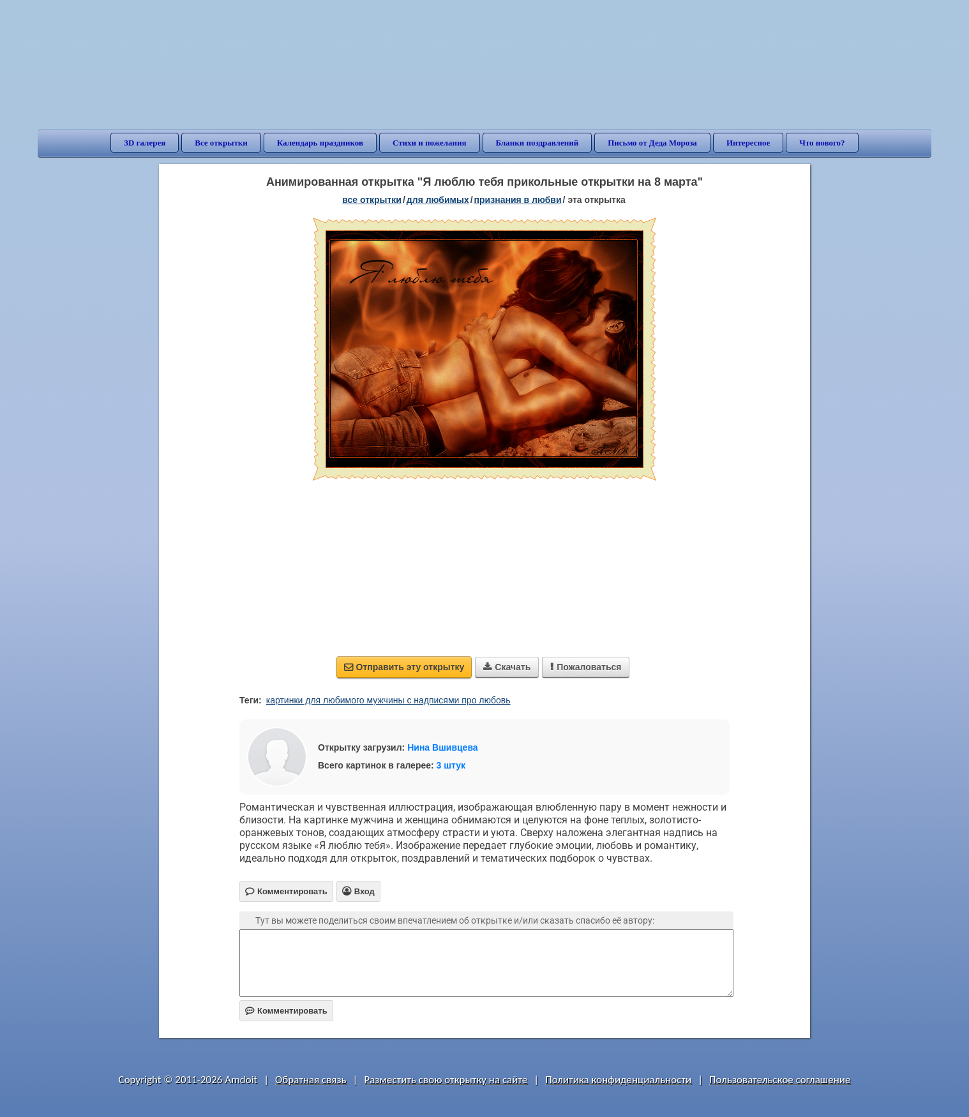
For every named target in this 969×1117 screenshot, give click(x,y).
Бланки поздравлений (537, 142)
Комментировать (286, 1011)
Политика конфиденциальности (618, 1079)
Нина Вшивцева (442, 747)
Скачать (506, 667)
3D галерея (144, 142)
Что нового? (822, 142)
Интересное (748, 142)
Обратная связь (311, 1079)
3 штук (451, 765)
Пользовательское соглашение (779, 1079)
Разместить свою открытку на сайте (445, 1079)
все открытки (372, 200)
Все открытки (221, 142)
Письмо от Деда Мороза (652, 142)
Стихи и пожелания (430, 142)
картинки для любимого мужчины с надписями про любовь (388, 700)
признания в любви (518, 200)
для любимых (438, 200)
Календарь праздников (320, 142)
